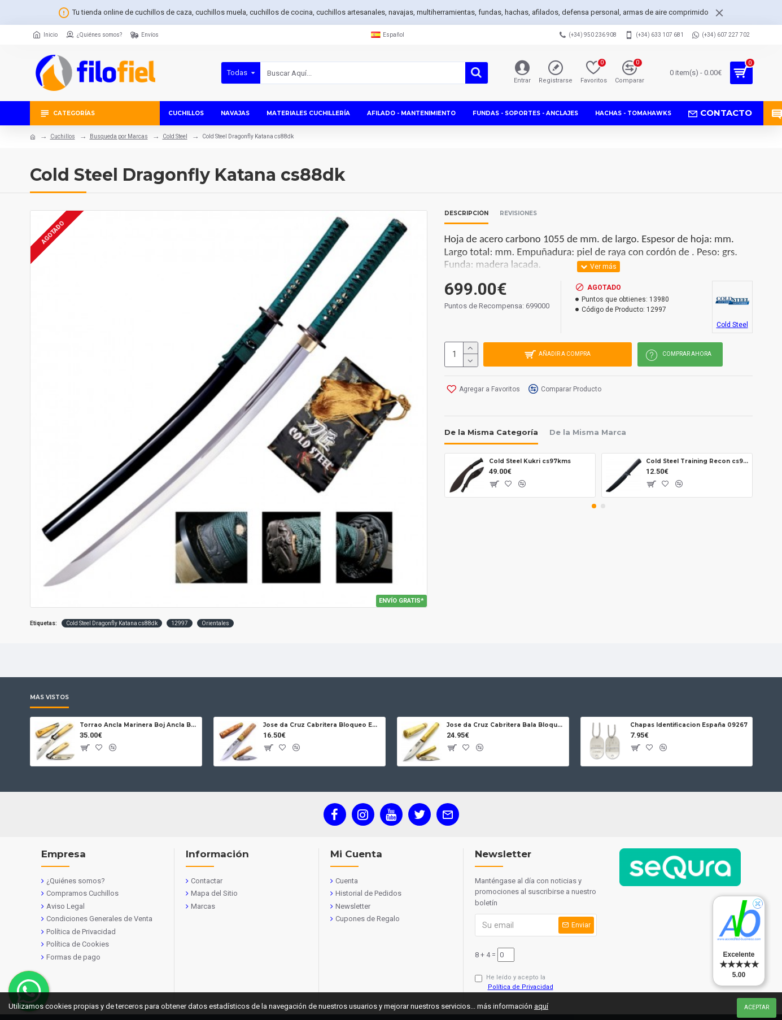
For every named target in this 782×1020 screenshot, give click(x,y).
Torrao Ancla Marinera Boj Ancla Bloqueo (139, 725)
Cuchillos (62, 136)
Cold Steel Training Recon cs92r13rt (697, 459)
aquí (541, 1006)
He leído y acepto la (515, 983)
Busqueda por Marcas (119, 136)
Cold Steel (175, 136)
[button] (594, 505)
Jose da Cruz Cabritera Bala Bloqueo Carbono (506, 725)
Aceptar (756, 1007)
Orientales (215, 623)
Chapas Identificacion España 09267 (689, 725)
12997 (179, 623)
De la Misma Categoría (491, 430)
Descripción (466, 213)
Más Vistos (49, 697)
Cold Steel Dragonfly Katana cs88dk (112, 623)
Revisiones (518, 213)
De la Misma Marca (587, 430)
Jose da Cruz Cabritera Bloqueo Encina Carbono (322, 725)
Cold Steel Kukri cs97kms (530, 459)
